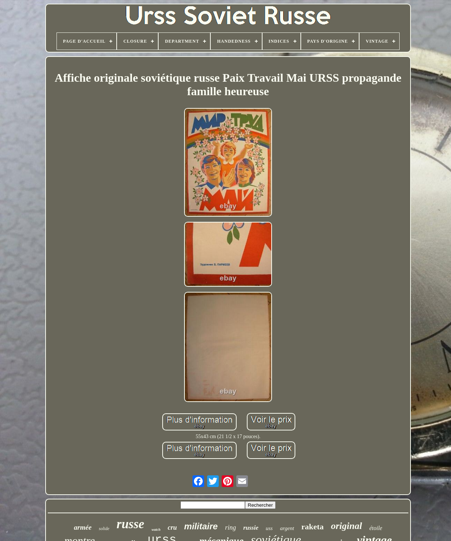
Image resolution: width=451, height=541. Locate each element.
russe (130, 524)
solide (104, 528)
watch (156, 530)
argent (287, 528)
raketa (313, 526)
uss (269, 528)
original (346, 526)
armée (83, 527)
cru (172, 527)
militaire (201, 526)
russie (250, 527)
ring (230, 527)
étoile (375, 528)
